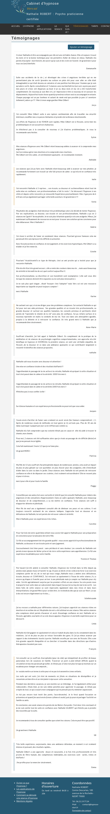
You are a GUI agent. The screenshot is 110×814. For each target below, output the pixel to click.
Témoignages (80, 26)
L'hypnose (28, 26)
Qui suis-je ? (67, 29)
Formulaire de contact (81, 810)
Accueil (15, 26)
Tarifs (94, 26)
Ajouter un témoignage (81, 47)
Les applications (44, 27)
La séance (58, 27)
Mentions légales (24, 801)
